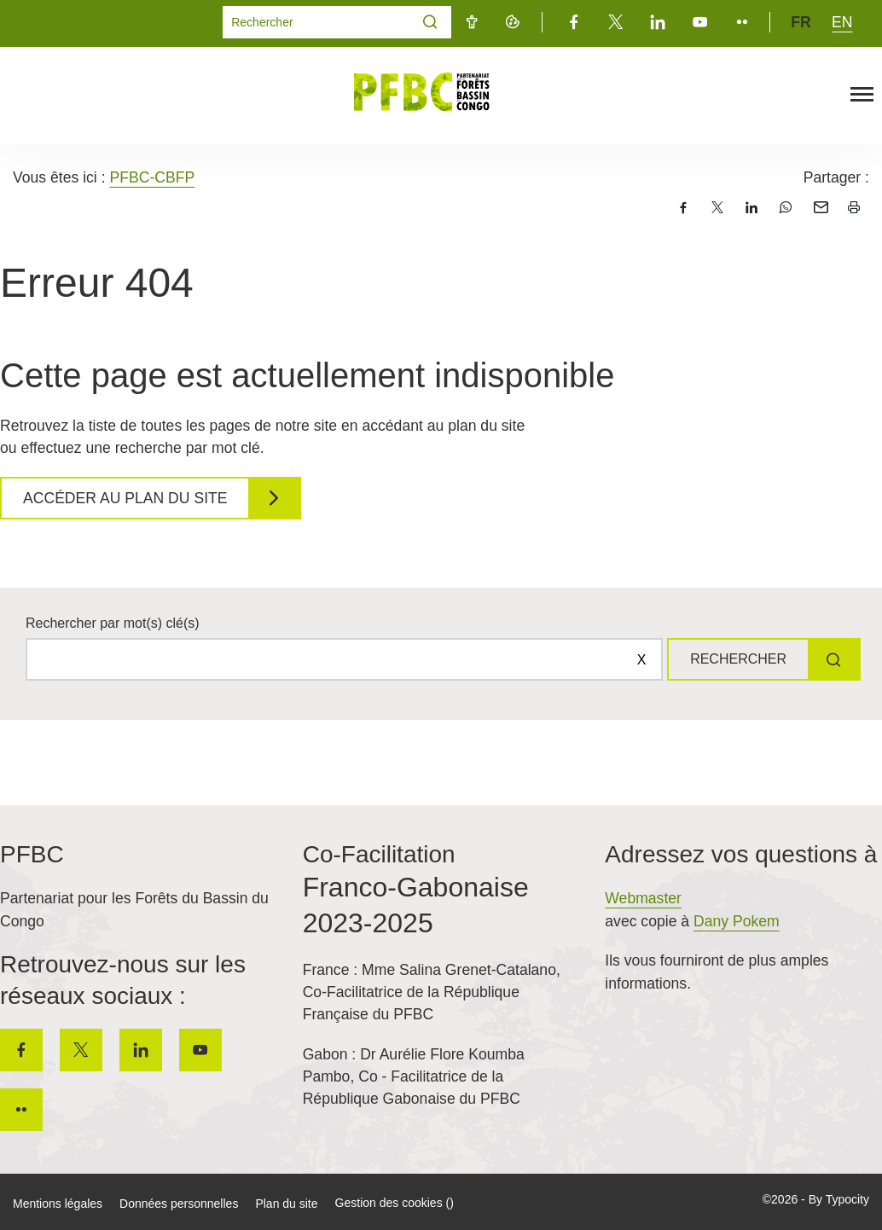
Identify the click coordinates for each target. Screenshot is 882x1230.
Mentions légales (57, 1203)
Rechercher (738, 659)
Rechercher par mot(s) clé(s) (113, 623)
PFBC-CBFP (151, 177)
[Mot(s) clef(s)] (316, 22)
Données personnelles (178, 1203)
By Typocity (839, 1199)
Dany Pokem (736, 921)
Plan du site (286, 1203)
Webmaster (643, 898)
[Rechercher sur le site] (344, 659)
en (842, 22)
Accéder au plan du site (125, 498)
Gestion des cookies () (394, 1203)
